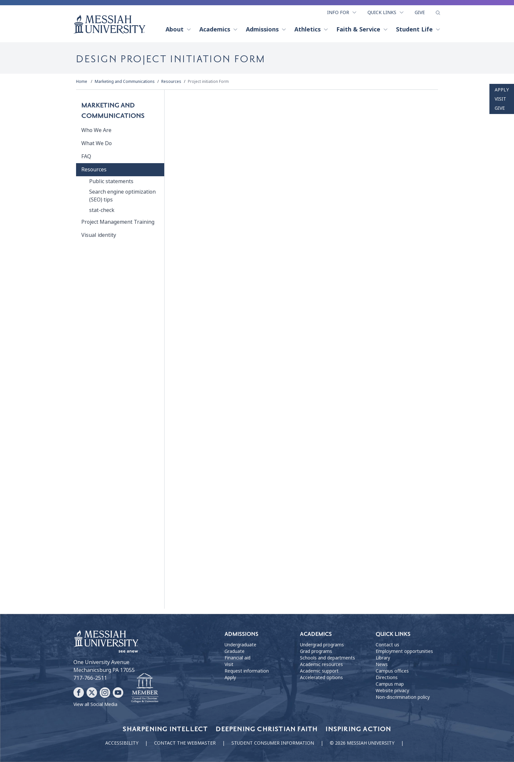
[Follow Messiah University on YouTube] (118, 692)
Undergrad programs (322, 644)
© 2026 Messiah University (362, 743)
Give (420, 12)
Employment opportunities (404, 651)
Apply (502, 89)
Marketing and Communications (125, 82)
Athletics (311, 29)
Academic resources (321, 664)
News (382, 664)
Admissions (266, 29)
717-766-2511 (90, 678)
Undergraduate (240, 644)
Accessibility (121, 743)
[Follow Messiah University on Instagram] (105, 692)
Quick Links (385, 12)
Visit (500, 99)
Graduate (235, 651)
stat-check (101, 210)
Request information (247, 671)
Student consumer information (272, 743)
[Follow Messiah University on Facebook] (78, 692)
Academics (218, 29)
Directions (387, 677)
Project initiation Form (208, 82)
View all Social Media (95, 704)
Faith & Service (362, 29)
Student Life (418, 29)
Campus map (390, 684)
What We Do (96, 143)
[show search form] (438, 12)
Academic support (319, 671)
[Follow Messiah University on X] (92, 692)
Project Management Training (117, 222)
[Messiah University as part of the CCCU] (144, 688)
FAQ (86, 156)
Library (383, 658)
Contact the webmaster (185, 743)
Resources (171, 82)
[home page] (109, 24)
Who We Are (96, 130)
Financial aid (237, 658)
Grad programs (316, 651)
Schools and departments (327, 658)
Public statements (111, 181)
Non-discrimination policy (403, 697)
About (178, 29)
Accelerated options (321, 677)
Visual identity (98, 235)
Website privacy (392, 690)
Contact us (387, 644)
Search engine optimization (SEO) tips (122, 195)
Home (81, 82)
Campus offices (392, 671)
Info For (342, 12)
